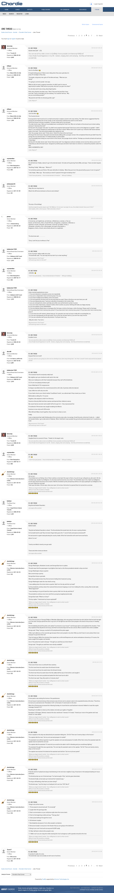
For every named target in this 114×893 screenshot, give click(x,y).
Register (19, 14)
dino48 (9, 351)
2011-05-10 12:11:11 (97, 662)
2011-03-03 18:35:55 (96, 111)
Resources (82, 9)
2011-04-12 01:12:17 (97, 251)
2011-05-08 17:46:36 (96, 454)
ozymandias (10, 158)
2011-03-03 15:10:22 (96, 68)
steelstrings (10, 472)
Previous (71, 36)
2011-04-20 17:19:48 (97, 353)
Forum (97, 9)
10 (97, 36)
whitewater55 (11, 184)
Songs (17, 9)
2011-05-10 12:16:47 (97, 769)
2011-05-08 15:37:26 (96, 372)
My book (65, 9)
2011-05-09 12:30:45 (96, 473)
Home (6, 9)
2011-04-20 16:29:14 (97, 334)
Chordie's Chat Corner (25, 32)
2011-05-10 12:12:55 (97, 696)
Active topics (85, 24)
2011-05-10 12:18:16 (97, 802)
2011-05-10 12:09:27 (97, 617)
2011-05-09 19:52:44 (96, 503)
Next (101, 36)
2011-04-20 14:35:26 (96, 290)
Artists (29, 9)
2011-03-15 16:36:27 (97, 160)
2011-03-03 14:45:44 (96, 48)
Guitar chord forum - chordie (9, 32)
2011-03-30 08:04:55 (96, 218)
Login (27, 14)
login (8, 38)
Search (11, 14)
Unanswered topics (97, 24)
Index (4, 14)
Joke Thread (6, 28)
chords (101, 889)
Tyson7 (9, 849)
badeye (9, 501)
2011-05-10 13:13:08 (97, 851)
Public (46, 9)
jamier (9, 216)
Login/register (98, 4)
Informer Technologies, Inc (61, 879)
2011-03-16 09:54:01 (96, 185)
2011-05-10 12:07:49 (97, 563)
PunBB (44, 879)
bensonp (9, 46)
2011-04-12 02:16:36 (96, 270)
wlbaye (9, 66)
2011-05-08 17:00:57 (96, 435)
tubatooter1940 (12, 249)
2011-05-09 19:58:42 (96, 523)
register (13, 38)
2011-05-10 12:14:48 (97, 732)
